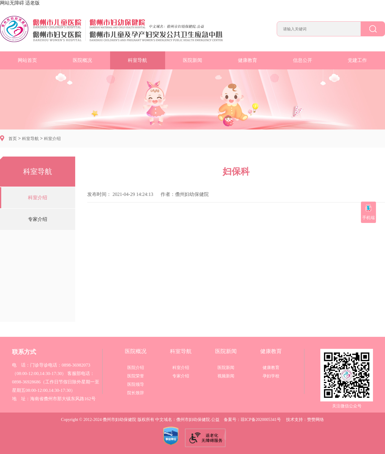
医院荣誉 (135, 376)
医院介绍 (135, 368)
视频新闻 (225, 376)
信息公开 (302, 60)
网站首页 (27, 60)
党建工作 (357, 60)
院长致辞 (135, 393)
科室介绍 (52, 138)
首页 (12, 138)
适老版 (32, 2)
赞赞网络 (315, 419)
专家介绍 (37, 219)
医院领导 (135, 384)
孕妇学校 (271, 376)
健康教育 (247, 60)
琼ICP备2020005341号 (261, 419)
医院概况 (82, 60)
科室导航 (137, 60)
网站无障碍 (12, 2)
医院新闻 (192, 60)
